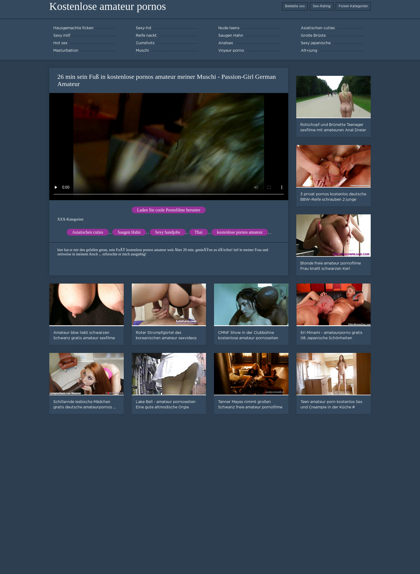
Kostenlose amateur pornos (107, 6)
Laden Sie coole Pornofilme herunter (168, 210)
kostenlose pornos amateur (240, 232)
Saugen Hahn (129, 232)
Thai (198, 232)
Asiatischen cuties (87, 232)
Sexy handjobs (167, 232)
